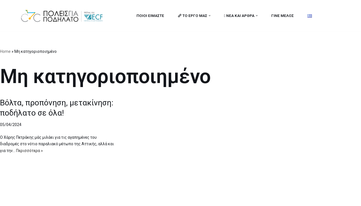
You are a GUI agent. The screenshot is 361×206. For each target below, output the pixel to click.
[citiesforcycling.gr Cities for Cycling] (63, 15)
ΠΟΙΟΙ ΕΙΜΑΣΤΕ (150, 15)
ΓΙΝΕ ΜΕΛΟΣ (282, 15)
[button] (209, 16)
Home (5, 51)
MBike (91, 198)
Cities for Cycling (38, 198)
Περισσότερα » (29, 150)
